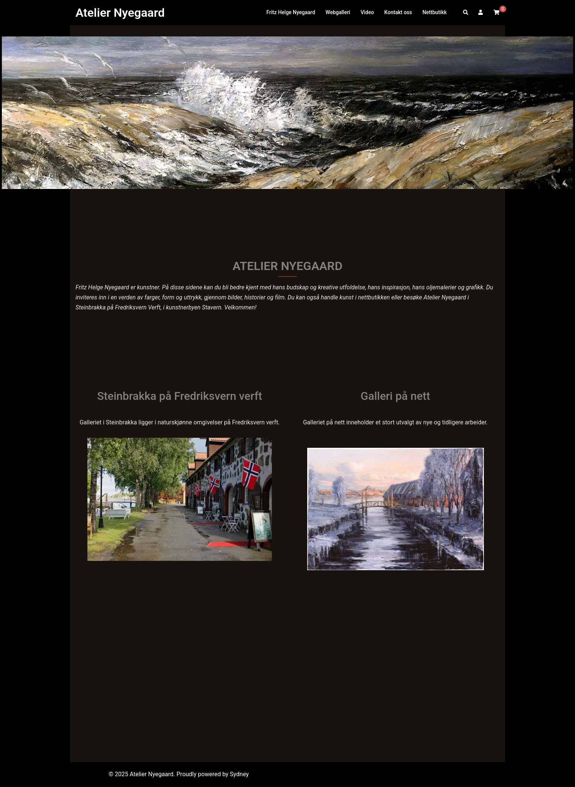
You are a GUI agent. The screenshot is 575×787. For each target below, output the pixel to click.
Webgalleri (337, 12)
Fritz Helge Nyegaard (290, 12)
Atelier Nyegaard (120, 13)
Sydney (239, 774)
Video (367, 12)
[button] (466, 13)
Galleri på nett (395, 395)
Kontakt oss (398, 12)
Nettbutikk (435, 12)
